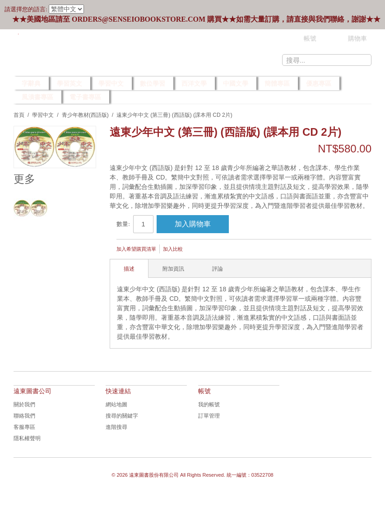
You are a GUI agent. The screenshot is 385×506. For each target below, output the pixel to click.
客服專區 (24, 427)
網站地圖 (116, 404)
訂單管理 (209, 416)
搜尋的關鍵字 (122, 416)
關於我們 (24, 404)
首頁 (19, 115)
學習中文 (111, 83)
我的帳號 (209, 404)
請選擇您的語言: (26, 9)
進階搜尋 (116, 427)
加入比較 (173, 249)
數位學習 (152, 83)
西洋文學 (194, 83)
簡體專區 (277, 83)
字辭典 (31, 83)
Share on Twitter (238, 250)
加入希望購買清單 (136, 249)
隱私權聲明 (27, 438)
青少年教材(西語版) (85, 115)
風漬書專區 (37, 97)
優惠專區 (318, 83)
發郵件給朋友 (202, 250)
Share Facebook (220, 250)
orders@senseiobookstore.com (138, 19)
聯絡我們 (24, 416)
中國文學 (235, 83)
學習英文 (69, 83)
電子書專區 (85, 97)
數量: (123, 224)
